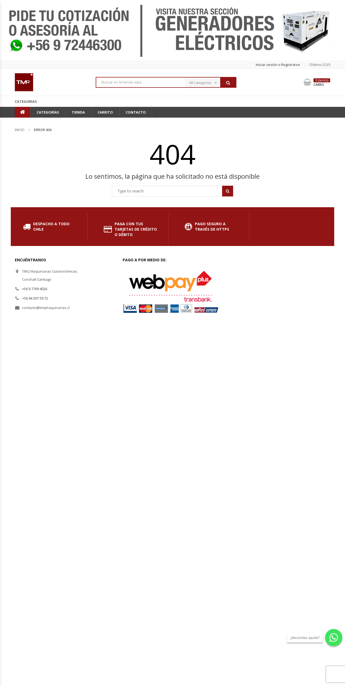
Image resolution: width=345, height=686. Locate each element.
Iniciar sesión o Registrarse (278, 64)
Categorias (26, 101)
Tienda (78, 112)
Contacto (136, 112)
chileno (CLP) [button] (319, 64)
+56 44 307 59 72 (35, 298)
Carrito (105, 112)
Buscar (228, 83)
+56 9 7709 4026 (34, 288)
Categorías (48, 112)
